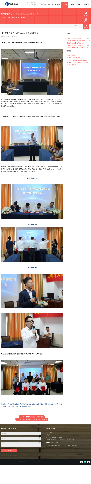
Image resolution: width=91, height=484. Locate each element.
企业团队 (72, 5)
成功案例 (64, 5)
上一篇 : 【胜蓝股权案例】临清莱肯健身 (32, 417)
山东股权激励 (27, 455)
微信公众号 (86, 21)
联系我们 (86, 5)
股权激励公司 (9, 455)
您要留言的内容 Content (21, 444)
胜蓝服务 (79, 5)
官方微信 (86, 15)
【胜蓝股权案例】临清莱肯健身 (75, 43)
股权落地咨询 (15, 455)
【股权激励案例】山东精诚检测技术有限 (76, 48)
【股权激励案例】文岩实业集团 (75, 45)
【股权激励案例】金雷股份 (73, 38)
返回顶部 (86, 27)
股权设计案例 (77, 25)
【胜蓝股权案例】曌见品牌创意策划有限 (76, 41)
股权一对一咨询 (21, 455)
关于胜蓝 (50, 5)
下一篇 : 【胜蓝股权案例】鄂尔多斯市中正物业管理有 (32, 419)
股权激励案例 (22, 17)
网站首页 (43, 5)
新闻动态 (57, 5)
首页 (9, 17)
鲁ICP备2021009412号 (35, 462)
